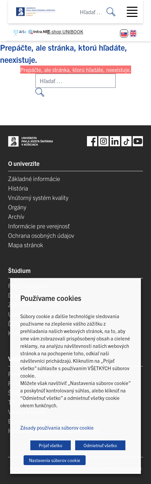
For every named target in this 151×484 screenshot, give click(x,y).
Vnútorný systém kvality (38, 197)
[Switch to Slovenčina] (124, 33)
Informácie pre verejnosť (39, 226)
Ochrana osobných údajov (41, 235)
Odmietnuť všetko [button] (100, 445)
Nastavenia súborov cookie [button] (54, 460)
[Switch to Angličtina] (133, 33)
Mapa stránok (25, 245)
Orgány (17, 207)
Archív (16, 216)
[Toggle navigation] (135, 12)
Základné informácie (34, 178)
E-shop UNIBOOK (65, 31)
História (18, 188)
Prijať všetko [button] (50, 445)
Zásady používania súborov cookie (57, 427)
